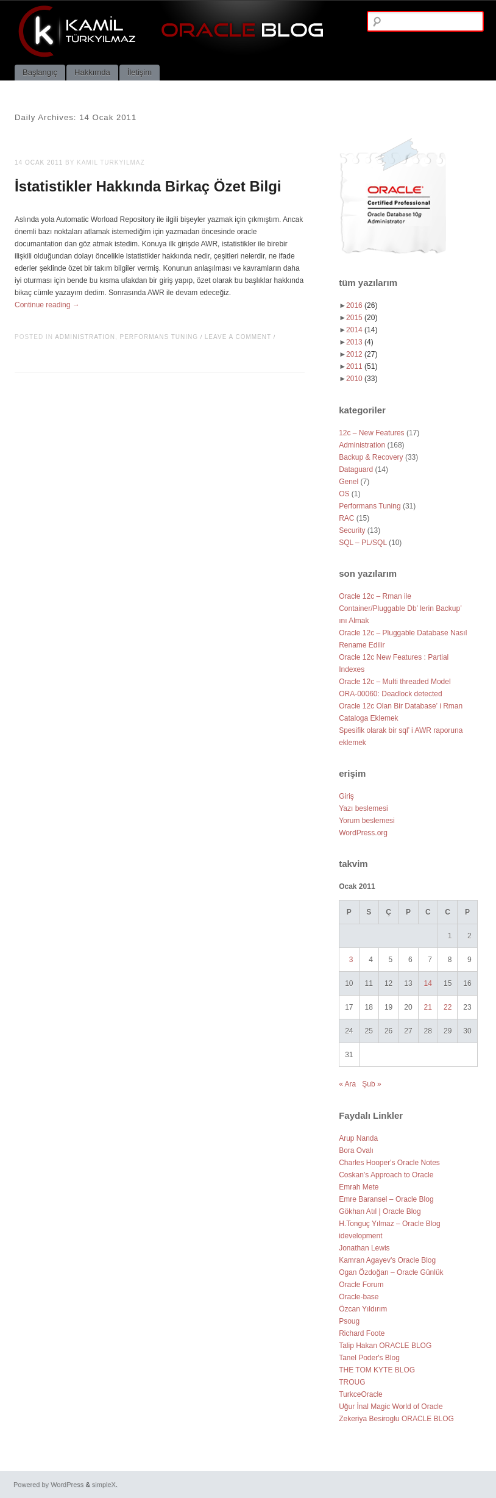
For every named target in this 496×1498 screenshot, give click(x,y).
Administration (85, 336)
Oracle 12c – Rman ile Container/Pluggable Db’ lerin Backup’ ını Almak (400, 608)
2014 (361, 330)
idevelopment (360, 1236)
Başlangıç (40, 72)
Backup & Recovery (371, 457)
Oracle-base (358, 1297)
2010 (361, 378)
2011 (361, 366)
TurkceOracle (361, 1394)
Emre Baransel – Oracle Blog (386, 1199)
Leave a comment (238, 336)
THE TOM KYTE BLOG (377, 1370)
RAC (346, 518)
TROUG (352, 1382)
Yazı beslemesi (363, 808)
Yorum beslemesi (367, 820)
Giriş (346, 796)
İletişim (139, 72)
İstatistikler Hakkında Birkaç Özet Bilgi (148, 186)
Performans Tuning (159, 336)
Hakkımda (92, 72)
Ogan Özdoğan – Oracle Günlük (391, 1272)
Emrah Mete (358, 1187)
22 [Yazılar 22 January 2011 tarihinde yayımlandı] (448, 1007)
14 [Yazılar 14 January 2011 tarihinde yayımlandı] (428, 983)
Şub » (371, 1084)
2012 (361, 354)
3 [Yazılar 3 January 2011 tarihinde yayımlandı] (351, 959)
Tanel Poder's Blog (369, 1358)
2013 (360, 342)
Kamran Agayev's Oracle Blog (387, 1260)
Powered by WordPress (48, 1484)
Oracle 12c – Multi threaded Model (394, 681)
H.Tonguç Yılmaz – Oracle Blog (390, 1223)
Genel (348, 481)
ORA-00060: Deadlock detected (390, 694)
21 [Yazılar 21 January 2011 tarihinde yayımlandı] (428, 1007)
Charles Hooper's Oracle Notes (389, 1162)
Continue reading (47, 305)
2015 (361, 317)
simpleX (104, 1484)
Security (352, 530)
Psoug (349, 1321)
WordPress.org (363, 833)
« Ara (347, 1084)
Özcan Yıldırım (363, 1309)
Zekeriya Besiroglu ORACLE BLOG (396, 1418)
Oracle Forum (361, 1284)
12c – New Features (371, 433)
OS (344, 494)
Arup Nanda (358, 1138)
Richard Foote (361, 1333)
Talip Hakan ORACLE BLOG (385, 1345)
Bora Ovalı (356, 1150)
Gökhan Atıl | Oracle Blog (380, 1211)
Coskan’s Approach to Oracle (386, 1175)
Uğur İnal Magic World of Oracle (391, 1406)
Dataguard (356, 469)
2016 (361, 305)
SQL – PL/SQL (363, 542)
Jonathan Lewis (364, 1248)
